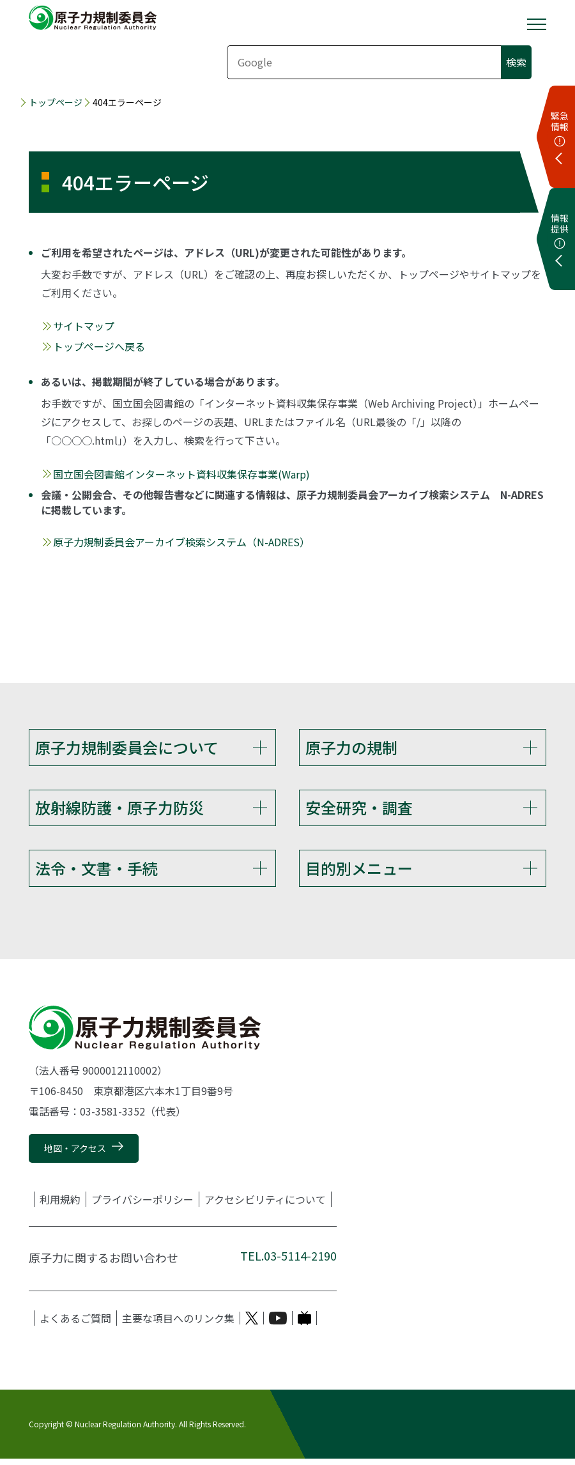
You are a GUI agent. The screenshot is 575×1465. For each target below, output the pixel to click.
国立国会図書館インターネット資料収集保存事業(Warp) (181, 474)
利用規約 (60, 1205)
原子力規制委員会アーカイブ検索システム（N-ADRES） (181, 541)
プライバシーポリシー (142, 1205)
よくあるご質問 (75, 1324)
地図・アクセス (75, 1154)
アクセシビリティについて (265, 1205)
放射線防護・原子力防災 (119, 809)
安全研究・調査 (359, 809)
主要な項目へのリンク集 (178, 1324)
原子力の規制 (351, 747)
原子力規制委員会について (126, 747)
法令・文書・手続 (96, 872)
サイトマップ (83, 326)
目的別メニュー (359, 872)
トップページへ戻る (99, 346)
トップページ (55, 102)
